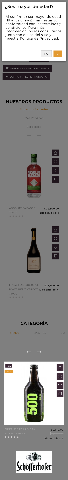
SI (58, 53)
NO (46, 53)
